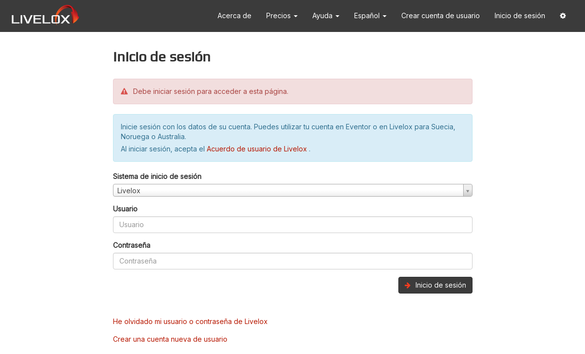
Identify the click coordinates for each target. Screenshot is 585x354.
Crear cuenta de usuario (440, 15)
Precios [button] (282, 15)
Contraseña (131, 245)
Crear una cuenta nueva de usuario (170, 339)
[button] (563, 16)
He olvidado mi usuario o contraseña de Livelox (190, 321)
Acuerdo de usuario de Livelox (258, 149)
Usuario (125, 209)
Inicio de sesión (520, 15)
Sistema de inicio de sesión (157, 176)
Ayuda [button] (325, 15)
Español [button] (370, 15)
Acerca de (234, 15)
